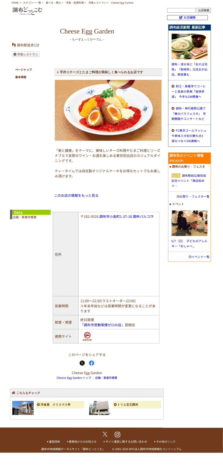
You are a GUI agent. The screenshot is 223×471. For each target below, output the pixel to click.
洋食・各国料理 (75, 2)
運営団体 (54, 441)
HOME (15, 2)
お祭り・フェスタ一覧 (195, 196)
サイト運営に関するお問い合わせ (126, 441)
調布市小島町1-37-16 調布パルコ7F (126, 216)
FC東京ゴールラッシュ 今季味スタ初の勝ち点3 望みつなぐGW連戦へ (189, 135)
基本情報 (20, 77)
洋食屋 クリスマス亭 (55, 404)
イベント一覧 (201, 256)
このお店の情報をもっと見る (76, 195)
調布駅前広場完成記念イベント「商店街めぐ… (189, 180)
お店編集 (190, 17)
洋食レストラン (97, 2)
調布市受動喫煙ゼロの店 (102, 324)
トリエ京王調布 (127, 404)
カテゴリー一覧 (32, 2)
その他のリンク (166, 441)
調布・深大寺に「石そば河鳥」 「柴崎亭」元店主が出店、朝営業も (189, 69)
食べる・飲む (53, 2)
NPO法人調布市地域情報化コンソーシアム (155, 449)
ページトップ (23, 69)
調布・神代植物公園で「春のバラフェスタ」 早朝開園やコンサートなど (189, 113)
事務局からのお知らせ (83, 441)
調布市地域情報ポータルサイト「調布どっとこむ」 (73, 449)
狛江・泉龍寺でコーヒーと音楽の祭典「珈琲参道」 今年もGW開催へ (189, 91)
